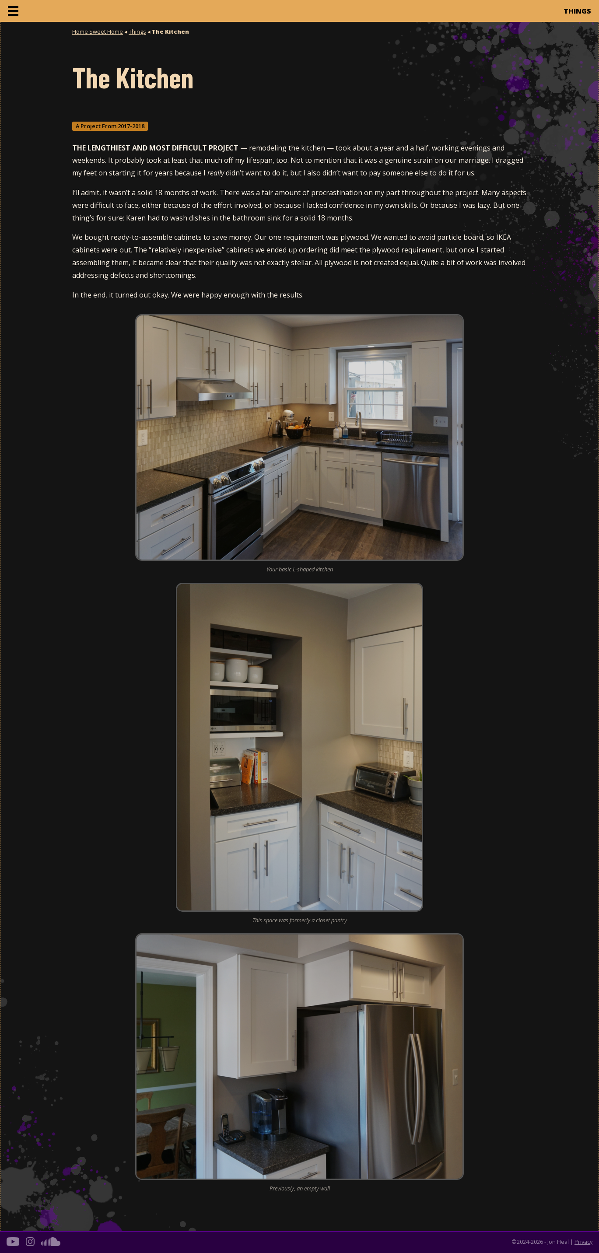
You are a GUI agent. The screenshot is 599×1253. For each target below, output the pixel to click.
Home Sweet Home (97, 31)
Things (137, 31)
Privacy (583, 1242)
